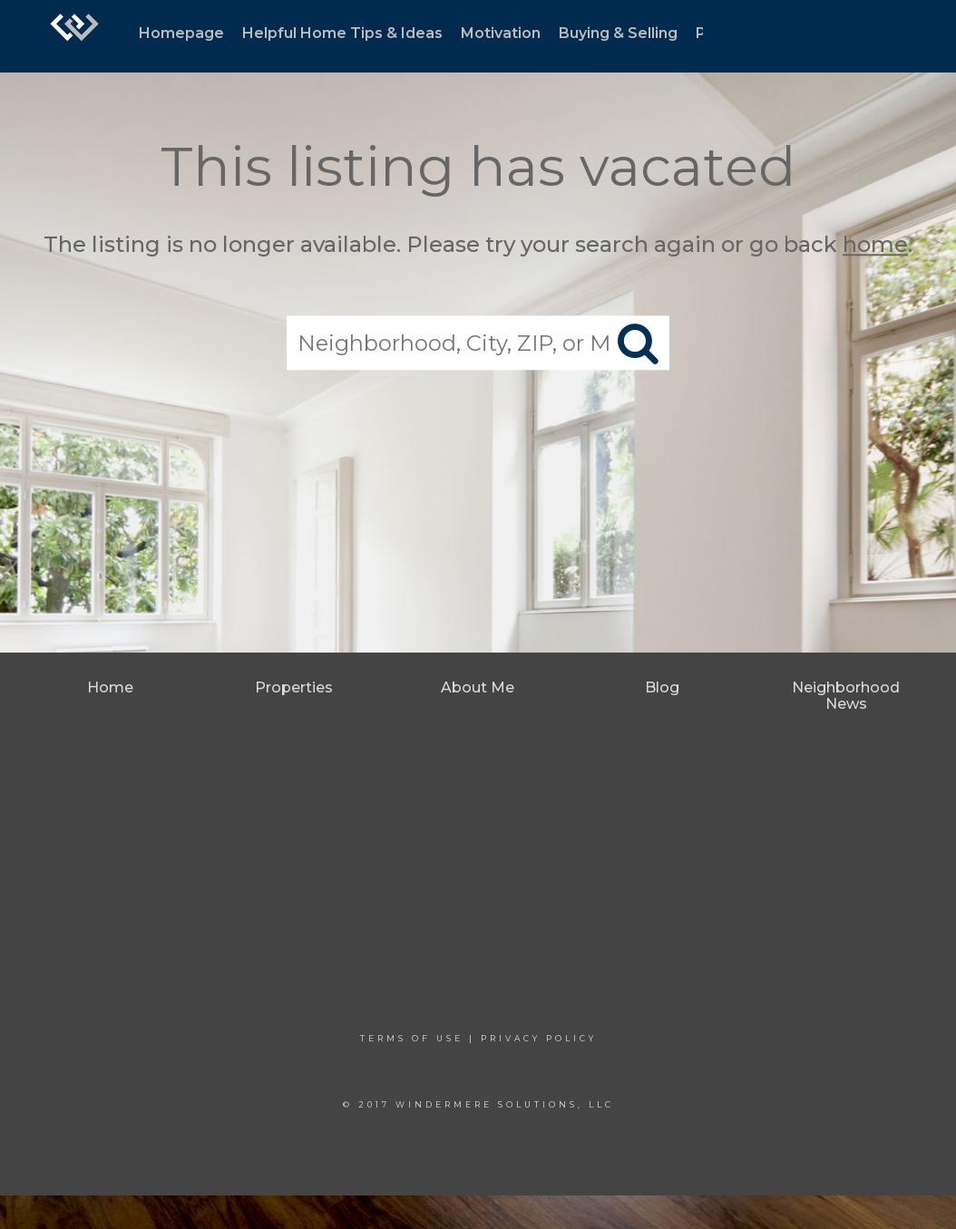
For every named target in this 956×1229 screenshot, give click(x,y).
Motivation (501, 33)
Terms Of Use (411, 1038)
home (875, 244)
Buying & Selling (618, 33)
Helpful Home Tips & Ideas (342, 33)
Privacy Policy (539, 1038)
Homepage (181, 33)
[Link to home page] (74, 36)
